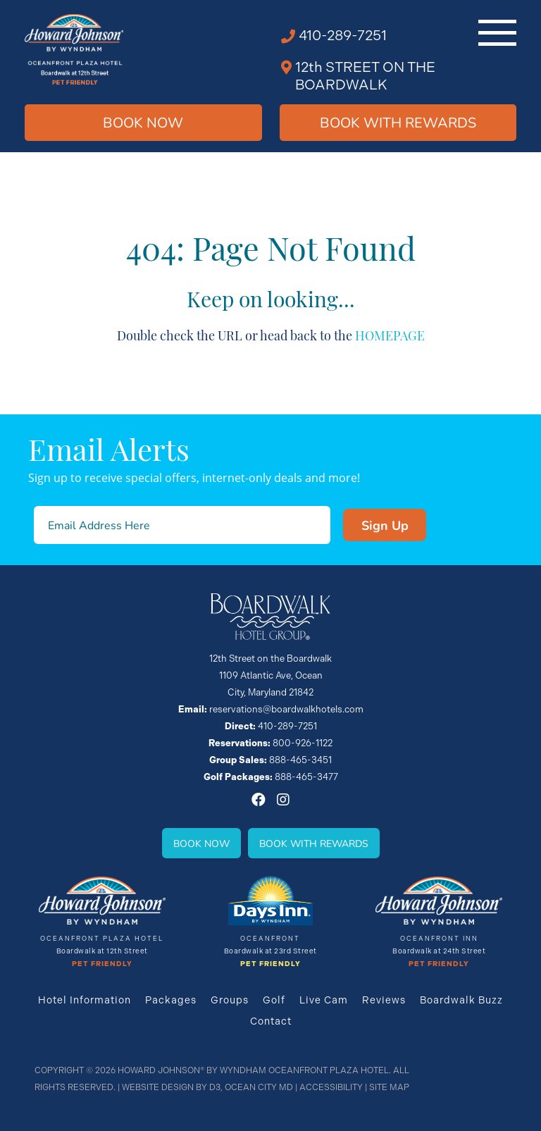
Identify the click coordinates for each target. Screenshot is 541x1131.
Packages (171, 1000)
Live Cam (323, 1000)
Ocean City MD (259, 1087)
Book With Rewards (313, 843)
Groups (230, 1000)
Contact (271, 1021)
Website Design (158, 1087)
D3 (214, 1087)
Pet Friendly (102, 964)
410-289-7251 (343, 35)
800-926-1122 (302, 743)
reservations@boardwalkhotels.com (286, 709)
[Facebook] (258, 800)
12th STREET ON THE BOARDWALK (365, 76)
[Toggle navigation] (497, 33)
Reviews (384, 1000)
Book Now (143, 122)
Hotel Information (84, 1000)
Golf (274, 1000)
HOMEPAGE (390, 334)
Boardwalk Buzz (461, 1000)
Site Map (389, 1087)
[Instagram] (283, 800)
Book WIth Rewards (398, 122)
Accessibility (331, 1087)
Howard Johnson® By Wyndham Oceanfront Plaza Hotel (253, 1070)
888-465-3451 (300, 760)
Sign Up (385, 525)
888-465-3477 (306, 777)
